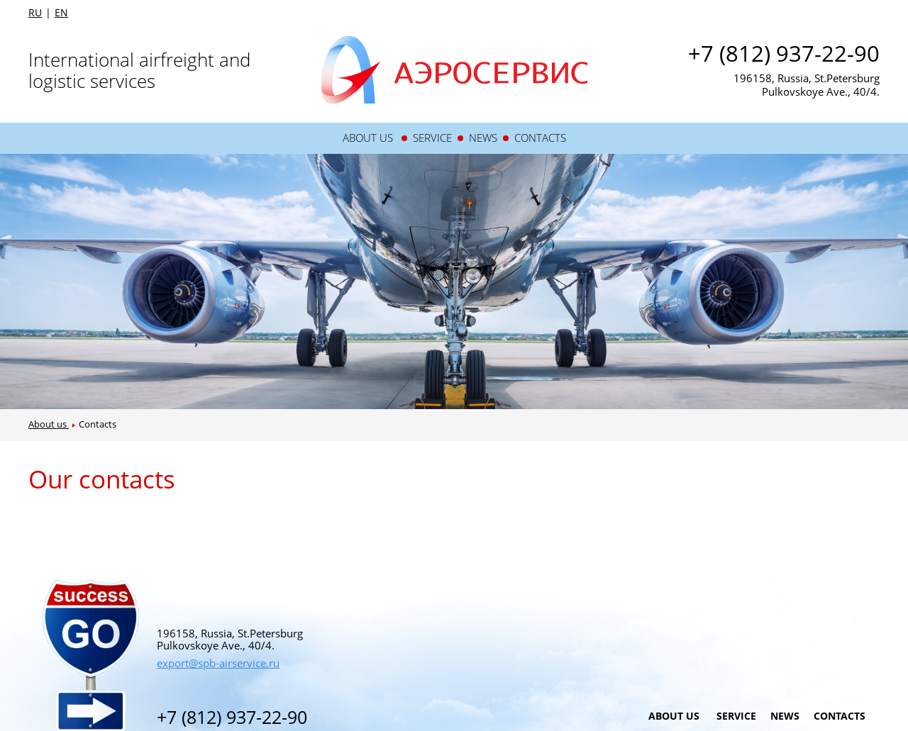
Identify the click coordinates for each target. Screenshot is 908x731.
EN (61, 12)
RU (35, 12)
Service (432, 137)
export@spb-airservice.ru (218, 663)
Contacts (540, 137)
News (483, 137)
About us (369, 137)
